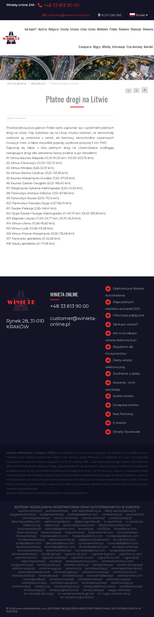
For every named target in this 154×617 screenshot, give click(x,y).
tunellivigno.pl (50, 554)
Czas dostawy (134, 46)
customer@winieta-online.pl (66, 15)
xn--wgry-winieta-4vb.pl (114, 593)
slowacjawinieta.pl (29, 550)
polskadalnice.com (29, 543)
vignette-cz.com (130, 554)
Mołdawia (102, 29)
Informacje (118, 46)
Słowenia (148, 29)
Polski (139, 15)
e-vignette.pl (113, 521)
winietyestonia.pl (130, 586)
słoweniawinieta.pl (24, 554)
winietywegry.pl (34, 590)
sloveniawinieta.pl (28, 547)
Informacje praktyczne (128, 315)
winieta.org (73, 568)
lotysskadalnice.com (54, 536)
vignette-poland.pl (54, 557)
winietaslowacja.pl (118, 579)
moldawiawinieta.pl (31, 539)
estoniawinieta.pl (29, 529)
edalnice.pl (51, 525)
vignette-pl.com (26, 557)
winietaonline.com (130, 575)
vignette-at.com (75, 554)
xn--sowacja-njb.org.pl (39, 593)
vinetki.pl (55, 561)
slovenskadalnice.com (60, 547)
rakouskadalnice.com (60, 543)
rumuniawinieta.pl (91, 543)
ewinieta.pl (85, 529)
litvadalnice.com (125, 529)
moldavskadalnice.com (123, 536)
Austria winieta (123, 396)
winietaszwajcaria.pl (64, 583)
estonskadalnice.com (59, 529)
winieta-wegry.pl (23, 568)
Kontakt (148, 46)
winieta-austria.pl (48, 565)
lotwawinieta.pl (26, 536)
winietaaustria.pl (96, 568)
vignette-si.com (109, 557)
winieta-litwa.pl (102, 565)
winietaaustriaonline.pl (126, 568)
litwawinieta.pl (51, 532)
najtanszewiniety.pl (62, 539)
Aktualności (38, 83)
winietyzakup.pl (93, 590)
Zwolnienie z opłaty (126, 373)
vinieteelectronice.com (117, 561)
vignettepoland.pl (33, 561)
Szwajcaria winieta (125, 405)
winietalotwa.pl (72, 575)
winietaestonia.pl (23, 575)
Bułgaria (54, 29)
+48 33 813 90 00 (57, 5)
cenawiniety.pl (112, 514)
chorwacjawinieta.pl (36, 518)
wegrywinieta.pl (22, 565)
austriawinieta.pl (57, 511)
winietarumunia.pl (61, 579)
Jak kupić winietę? (125, 324)
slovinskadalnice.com (93, 547)
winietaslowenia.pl (34, 583)
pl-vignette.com (124, 539)
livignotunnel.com (100, 532)
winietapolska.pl (34, 579)
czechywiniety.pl (120, 518)
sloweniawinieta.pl (58, 550)
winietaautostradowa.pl (34, 572)
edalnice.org (31, 525)
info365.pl (103, 529)
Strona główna (16, 83)
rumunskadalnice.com (122, 543)
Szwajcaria (85, 46)
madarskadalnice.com (87, 536)
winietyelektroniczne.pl (99, 586)
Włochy (106, 46)
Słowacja (136, 29)
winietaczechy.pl (124, 572)
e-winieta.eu (134, 521)
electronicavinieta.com (79, 525)
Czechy (64, 29)
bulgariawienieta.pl (23, 514)
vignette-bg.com (103, 554)
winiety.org (42, 586)
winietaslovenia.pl (90, 579)
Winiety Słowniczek (126, 432)
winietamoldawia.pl (100, 575)
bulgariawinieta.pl (52, 514)
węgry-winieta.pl (119, 590)
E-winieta (119, 423)
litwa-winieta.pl (27, 532)
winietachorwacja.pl (95, 572)
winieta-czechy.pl (76, 565)
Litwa (83, 29)
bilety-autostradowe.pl (120, 511)
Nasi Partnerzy (123, 414)
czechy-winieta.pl (66, 518)
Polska (113, 29)
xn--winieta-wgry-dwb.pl (77, 597)
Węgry (96, 46)
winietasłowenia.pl (94, 583)
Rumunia (124, 29)
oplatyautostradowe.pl (94, 539)
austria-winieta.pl (30, 511)
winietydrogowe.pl (66, 586)
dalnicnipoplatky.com (26, 521)
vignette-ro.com (82, 557)
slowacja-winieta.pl (125, 547)
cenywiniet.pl (135, 514)
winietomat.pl (21, 586)
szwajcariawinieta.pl (123, 550)
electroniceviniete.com (115, 525)
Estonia (74, 29)
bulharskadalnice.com (83, 514)
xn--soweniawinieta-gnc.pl (76, 593)
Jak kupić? (30, 29)
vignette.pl (131, 557)
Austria (42, 29)
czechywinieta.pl (93, 518)
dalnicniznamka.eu (57, 521)
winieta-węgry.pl (50, 568)
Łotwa (91, 29)
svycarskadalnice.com (90, 550)
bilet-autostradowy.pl (86, 511)
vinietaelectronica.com (81, 561)
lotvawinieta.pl (127, 532)
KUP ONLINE (111, 15)
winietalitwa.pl (48, 575)
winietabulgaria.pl (66, 572)
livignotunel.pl (74, 532)
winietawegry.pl (122, 583)
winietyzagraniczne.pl (64, 590)
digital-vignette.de (87, 521)
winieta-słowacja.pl (130, 565)
